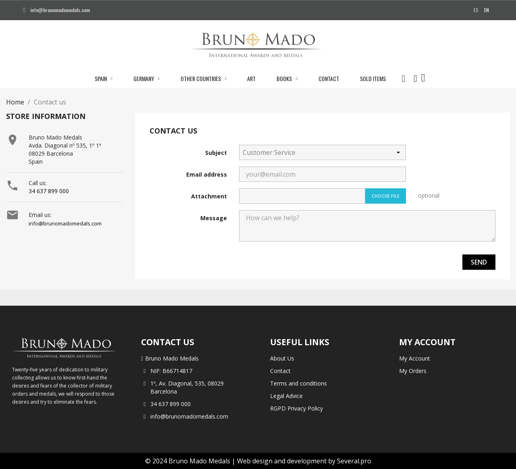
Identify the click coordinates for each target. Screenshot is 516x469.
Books (287, 79)
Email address (206, 174)
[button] (403, 78)
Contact (328, 78)
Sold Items (373, 78)
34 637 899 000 (49, 191)
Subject (216, 152)
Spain (103, 79)
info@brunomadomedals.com (65, 223)
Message (213, 218)
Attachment (209, 196)
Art (251, 78)
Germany (146, 79)
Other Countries (204, 79)
